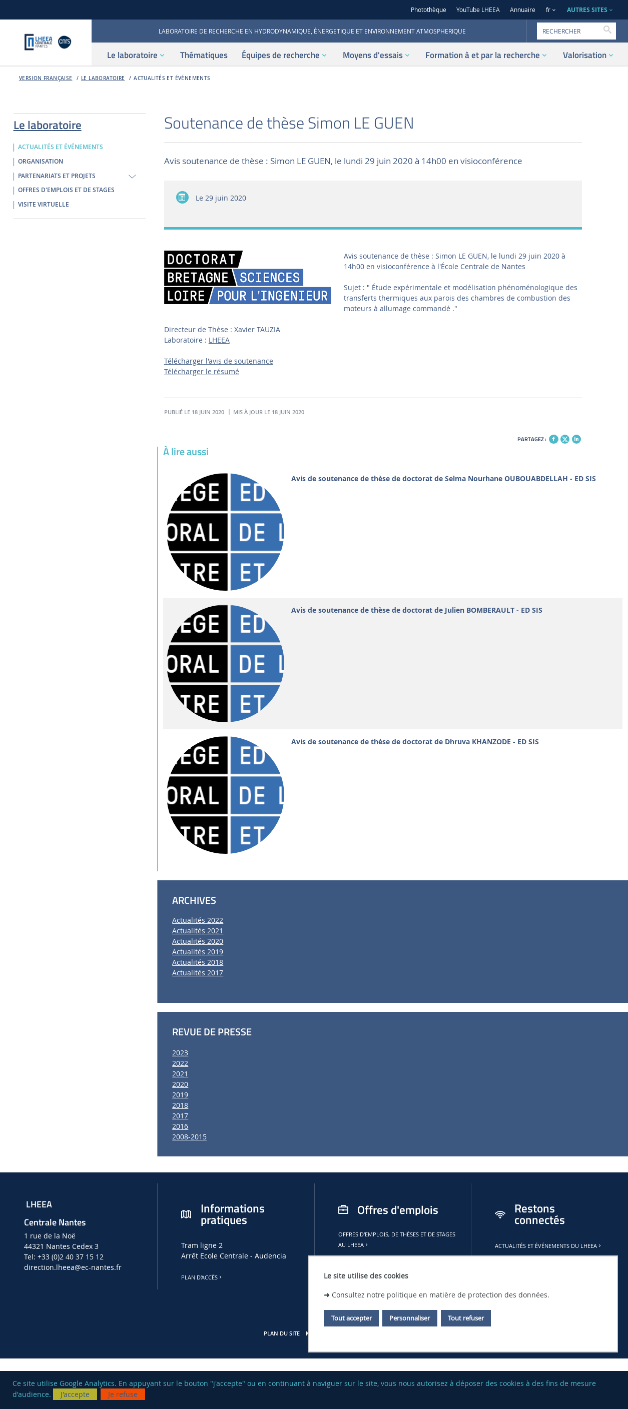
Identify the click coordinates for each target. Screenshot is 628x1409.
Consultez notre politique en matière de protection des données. (440, 1294)
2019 (180, 1094)
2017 (180, 1115)
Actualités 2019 (197, 951)
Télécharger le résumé (201, 371)
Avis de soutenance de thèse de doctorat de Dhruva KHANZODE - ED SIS (415, 742)
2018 (180, 1105)
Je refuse (123, 1394)
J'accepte (75, 1394)
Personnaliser (409, 1317)
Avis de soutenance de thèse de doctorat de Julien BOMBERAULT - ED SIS (416, 610)
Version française (46, 78)
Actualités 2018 (197, 962)
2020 (180, 1084)
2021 (180, 1073)
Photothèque (428, 10)
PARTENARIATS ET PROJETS (57, 176)
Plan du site (282, 1333)
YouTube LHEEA (478, 10)
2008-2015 (189, 1136)
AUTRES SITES (587, 10)
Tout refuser (466, 1317)
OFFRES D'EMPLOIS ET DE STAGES (66, 190)
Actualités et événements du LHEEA (548, 1245)
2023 (180, 1052)
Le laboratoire (103, 78)
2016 (180, 1126)
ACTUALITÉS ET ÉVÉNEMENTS (172, 78)
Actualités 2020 (197, 941)
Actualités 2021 (197, 930)
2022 (180, 1063)
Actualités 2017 (197, 972)
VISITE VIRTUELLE (43, 205)
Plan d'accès (202, 1277)
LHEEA (219, 340)
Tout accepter (351, 1317)
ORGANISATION (40, 162)
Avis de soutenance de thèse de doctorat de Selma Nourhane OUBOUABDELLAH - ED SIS (443, 479)
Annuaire (522, 10)
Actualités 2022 (197, 920)
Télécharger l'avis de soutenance (218, 361)
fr (548, 10)
